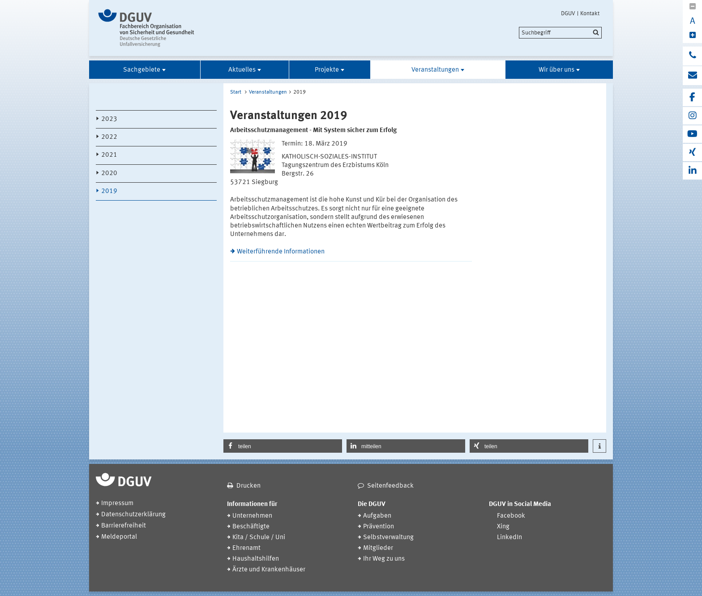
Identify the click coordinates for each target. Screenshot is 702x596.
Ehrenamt (246, 548)
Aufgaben (377, 516)
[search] (560, 33)
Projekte (327, 70)
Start (235, 92)
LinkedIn (509, 537)
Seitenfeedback (390, 486)
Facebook (511, 516)
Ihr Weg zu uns (384, 559)
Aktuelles (242, 70)
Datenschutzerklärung (133, 514)
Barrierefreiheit (123, 526)
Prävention (378, 526)
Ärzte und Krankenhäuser (268, 569)
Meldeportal (119, 537)
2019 (109, 191)
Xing (503, 526)
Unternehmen (252, 516)
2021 (109, 155)
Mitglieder (378, 548)
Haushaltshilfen (255, 559)
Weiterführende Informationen (281, 252)
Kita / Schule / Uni (258, 537)
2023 (109, 119)
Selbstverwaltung (388, 537)
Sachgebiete (141, 70)
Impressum (117, 503)
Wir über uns (556, 70)
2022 (109, 137)
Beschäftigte (251, 526)
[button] (282, 446)
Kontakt (589, 13)
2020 (109, 173)
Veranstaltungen (435, 70)
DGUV (568, 13)
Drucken (248, 486)
